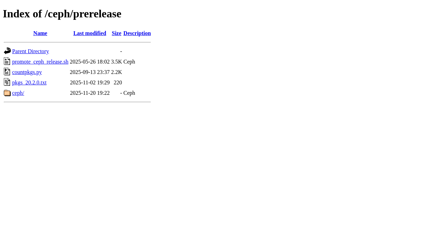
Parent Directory (30, 51)
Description (137, 33)
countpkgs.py (27, 72)
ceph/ (18, 93)
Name (40, 33)
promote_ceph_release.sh (40, 62)
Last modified (89, 33)
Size (116, 33)
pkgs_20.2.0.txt (29, 82)
